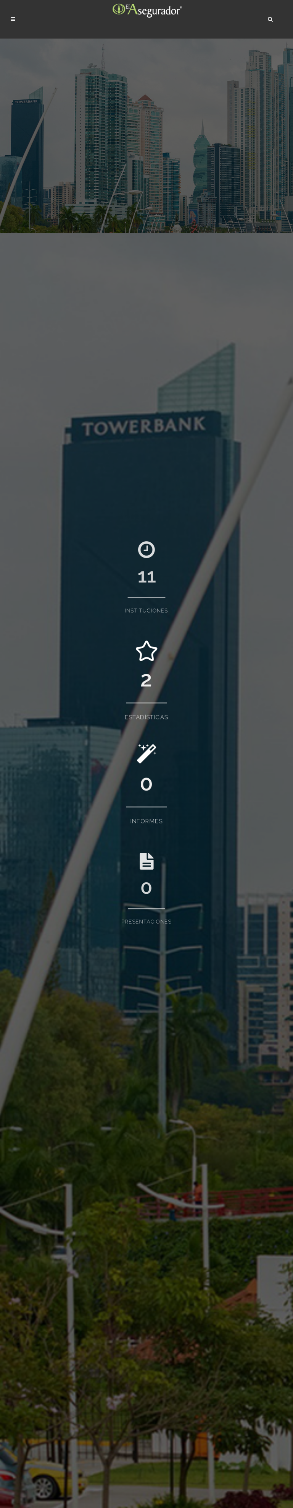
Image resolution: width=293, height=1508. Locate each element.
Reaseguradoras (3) (40, 496)
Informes (88, 1327)
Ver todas (21, 1244)
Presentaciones (96, 1338)
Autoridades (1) (35, 488)
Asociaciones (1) (36, 480)
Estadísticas (91, 1316)
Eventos (87, 1349)
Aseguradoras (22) (39, 472)
